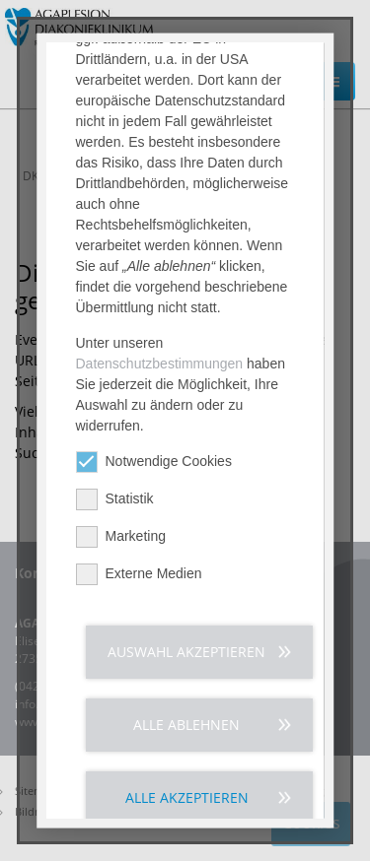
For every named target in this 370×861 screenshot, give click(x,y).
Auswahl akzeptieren (186, 660)
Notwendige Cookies (154, 470)
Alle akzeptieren (187, 806)
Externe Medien (139, 582)
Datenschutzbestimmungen (160, 372)
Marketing (121, 545)
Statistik (115, 507)
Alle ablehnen (186, 733)
